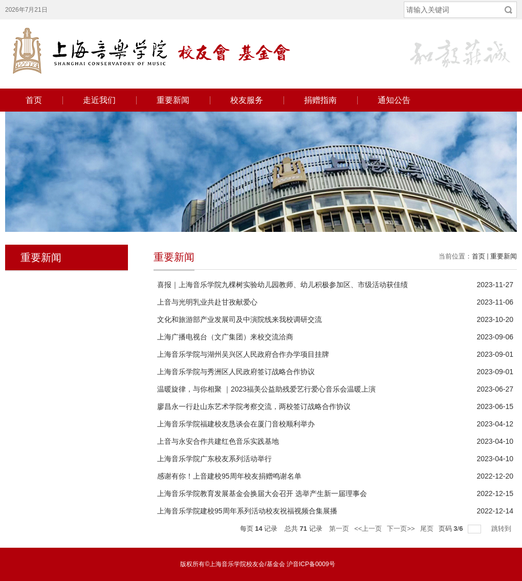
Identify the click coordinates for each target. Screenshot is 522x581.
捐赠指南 (320, 100)
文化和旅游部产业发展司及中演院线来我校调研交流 (239, 319)
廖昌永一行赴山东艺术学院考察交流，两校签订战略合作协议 (254, 406)
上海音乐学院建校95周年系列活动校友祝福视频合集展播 (247, 511)
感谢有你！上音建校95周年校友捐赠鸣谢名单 (229, 476)
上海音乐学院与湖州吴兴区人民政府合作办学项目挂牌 (243, 354)
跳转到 (502, 528)
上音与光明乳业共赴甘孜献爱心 (207, 302)
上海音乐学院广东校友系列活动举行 (214, 459)
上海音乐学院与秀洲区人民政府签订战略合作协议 (236, 372)
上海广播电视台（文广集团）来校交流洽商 (225, 337)
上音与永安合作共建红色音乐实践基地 (218, 441)
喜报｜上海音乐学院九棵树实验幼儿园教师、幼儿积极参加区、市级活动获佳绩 (282, 285)
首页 (34, 100)
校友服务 (246, 100)
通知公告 (394, 100)
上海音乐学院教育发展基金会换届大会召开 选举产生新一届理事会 (262, 493)
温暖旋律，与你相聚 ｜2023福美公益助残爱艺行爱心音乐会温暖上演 (266, 389)
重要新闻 (173, 100)
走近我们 (99, 100)
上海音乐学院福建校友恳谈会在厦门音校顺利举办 (236, 424)
